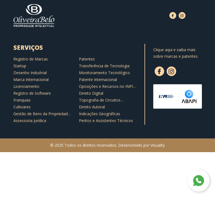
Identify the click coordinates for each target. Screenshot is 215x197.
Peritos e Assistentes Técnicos (106, 120)
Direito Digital (91, 93)
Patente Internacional (98, 79)
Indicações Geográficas (99, 113)
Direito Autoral (92, 106)
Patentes (87, 59)
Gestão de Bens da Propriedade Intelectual (41, 114)
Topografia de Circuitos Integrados (99, 100)
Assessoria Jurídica (29, 120)
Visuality (158, 145)
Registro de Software (32, 93)
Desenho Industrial (30, 72)
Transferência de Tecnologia (104, 65)
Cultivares (22, 106)
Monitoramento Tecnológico (104, 72)
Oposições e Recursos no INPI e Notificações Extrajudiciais (107, 86)
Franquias (22, 100)
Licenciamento (26, 86)
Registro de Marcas (30, 59)
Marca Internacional (31, 79)
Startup (19, 65)
